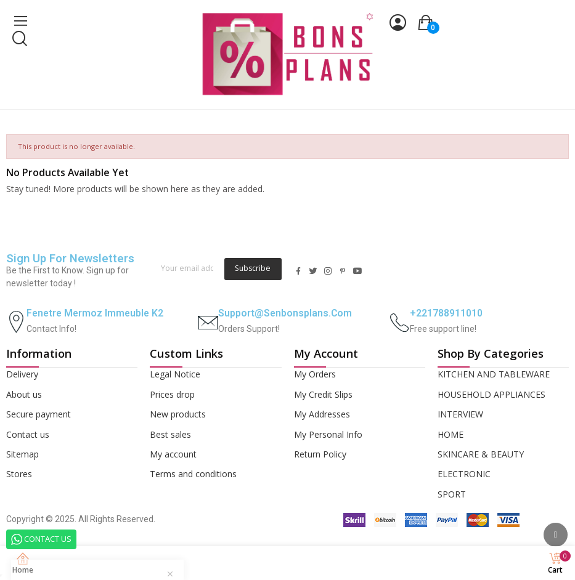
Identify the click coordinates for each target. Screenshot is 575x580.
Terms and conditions (193, 474)
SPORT (452, 494)
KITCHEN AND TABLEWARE (494, 374)
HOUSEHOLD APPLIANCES (491, 394)
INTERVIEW (460, 414)
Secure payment (38, 414)
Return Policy (320, 454)
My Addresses (322, 414)
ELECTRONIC (464, 474)
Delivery (22, 374)
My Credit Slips (323, 394)
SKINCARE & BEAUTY (481, 454)
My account (173, 454)
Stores (19, 474)
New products (178, 414)
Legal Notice (175, 374)
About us (24, 394)
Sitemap (22, 454)
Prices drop (172, 394)
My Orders (315, 374)
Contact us (27, 434)
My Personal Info (328, 434)
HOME (450, 434)
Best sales (170, 434)
